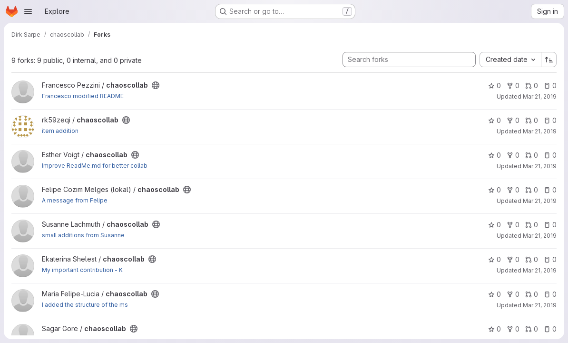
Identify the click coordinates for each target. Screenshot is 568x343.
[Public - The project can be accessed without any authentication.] (155, 85)
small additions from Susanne (83, 235)
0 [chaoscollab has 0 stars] (494, 85)
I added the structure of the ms (85, 304)
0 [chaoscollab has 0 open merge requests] (531, 85)
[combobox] (510, 59)
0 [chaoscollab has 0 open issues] (550, 85)
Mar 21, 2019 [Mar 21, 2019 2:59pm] (540, 200)
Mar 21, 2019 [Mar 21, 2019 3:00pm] (540, 305)
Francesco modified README (83, 96)
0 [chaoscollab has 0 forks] (513, 85)
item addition (60, 130)
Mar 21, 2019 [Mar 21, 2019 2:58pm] (540, 96)
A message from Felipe (75, 200)
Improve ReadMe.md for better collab (94, 165)
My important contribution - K (82, 269)
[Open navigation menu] (28, 11)
